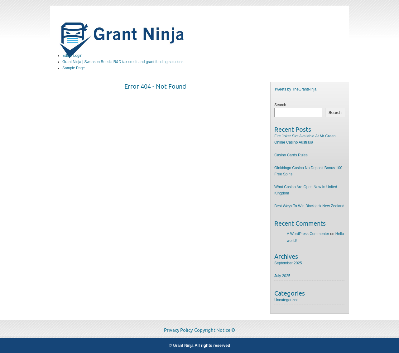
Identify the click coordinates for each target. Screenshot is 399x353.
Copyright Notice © (214, 330)
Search (280, 105)
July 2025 (282, 276)
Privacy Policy (178, 330)
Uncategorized (286, 300)
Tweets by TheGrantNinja (295, 89)
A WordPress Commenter (308, 234)
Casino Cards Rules (291, 155)
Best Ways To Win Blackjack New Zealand (309, 206)
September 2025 (288, 263)
